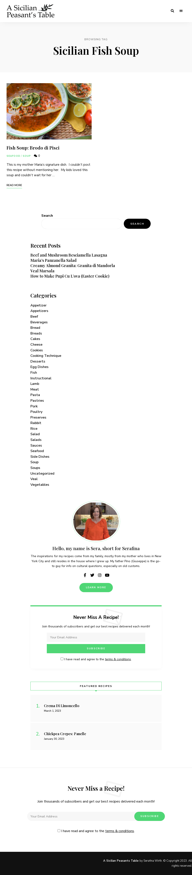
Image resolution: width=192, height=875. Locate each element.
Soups (35, 467)
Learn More (96, 587)
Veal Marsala (42, 270)
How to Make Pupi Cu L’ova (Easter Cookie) (69, 276)
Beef (34, 316)
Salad (35, 434)
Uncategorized (42, 473)
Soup (27, 156)
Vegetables (39, 484)
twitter (92, 575)
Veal (34, 479)
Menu (181, 11)
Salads (36, 439)
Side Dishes (39, 456)
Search (47, 215)
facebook (85, 575)
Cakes (35, 338)
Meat (34, 389)
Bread (35, 327)
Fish (33, 372)
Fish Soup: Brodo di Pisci (33, 147)
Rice (33, 428)
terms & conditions (118, 659)
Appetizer (38, 305)
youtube (107, 575)
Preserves (38, 417)
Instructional (40, 378)
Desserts (37, 361)
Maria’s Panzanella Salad (53, 260)
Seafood (13, 156)
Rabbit (35, 423)
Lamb (34, 383)
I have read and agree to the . (96, 659)
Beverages (39, 322)
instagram (99, 575)
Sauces (36, 445)
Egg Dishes (39, 366)
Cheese (36, 344)
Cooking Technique (45, 355)
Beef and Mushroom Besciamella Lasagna (68, 255)
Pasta (35, 395)
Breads (36, 333)
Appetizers (39, 310)
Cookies (36, 350)
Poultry (36, 411)
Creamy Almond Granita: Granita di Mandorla (72, 265)
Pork (34, 406)
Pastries (37, 400)
